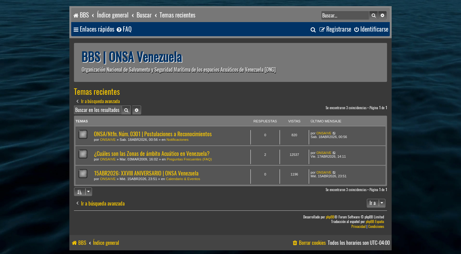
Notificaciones (178, 139)
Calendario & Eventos (183, 179)
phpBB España (375, 221)
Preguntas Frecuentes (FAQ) (189, 159)
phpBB (330, 217)
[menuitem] (124, 29)
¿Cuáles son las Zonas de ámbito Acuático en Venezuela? (152, 153)
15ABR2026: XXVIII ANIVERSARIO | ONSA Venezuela (146, 173)
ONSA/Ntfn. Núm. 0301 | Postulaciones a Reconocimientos (153, 134)
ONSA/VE (108, 139)
